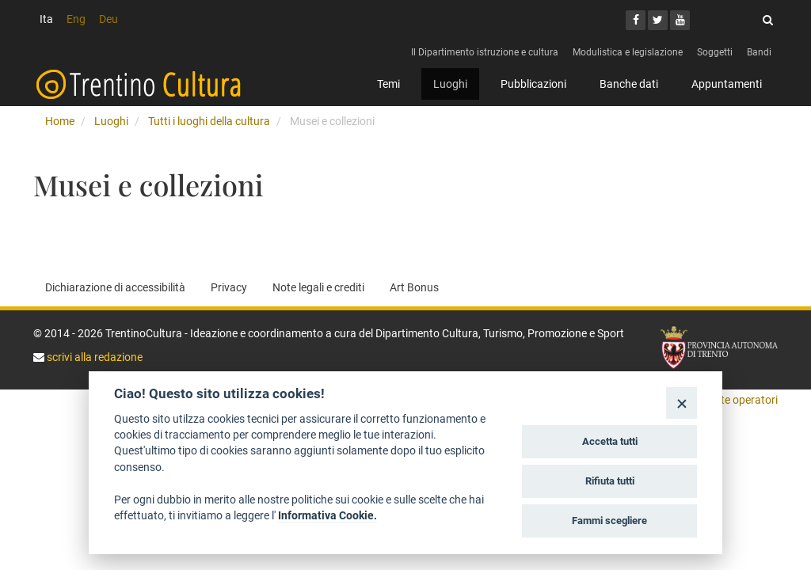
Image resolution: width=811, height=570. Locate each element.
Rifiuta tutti (609, 481)
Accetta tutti (610, 441)
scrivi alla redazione (93, 357)
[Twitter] (658, 20)
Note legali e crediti (318, 287)
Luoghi (450, 84)
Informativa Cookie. (327, 515)
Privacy (229, 287)
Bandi (759, 52)
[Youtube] (680, 20)
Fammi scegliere (609, 520)
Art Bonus (414, 287)
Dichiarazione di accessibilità (115, 287)
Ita (46, 19)
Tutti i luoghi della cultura (209, 121)
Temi (388, 84)
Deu (108, 19)
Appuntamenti (726, 84)
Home (59, 121)
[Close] (681, 402)
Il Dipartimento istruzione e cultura (484, 52)
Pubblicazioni (533, 84)
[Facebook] (635, 20)
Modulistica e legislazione (628, 52)
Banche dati (629, 84)
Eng (76, 19)
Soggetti (715, 52)
